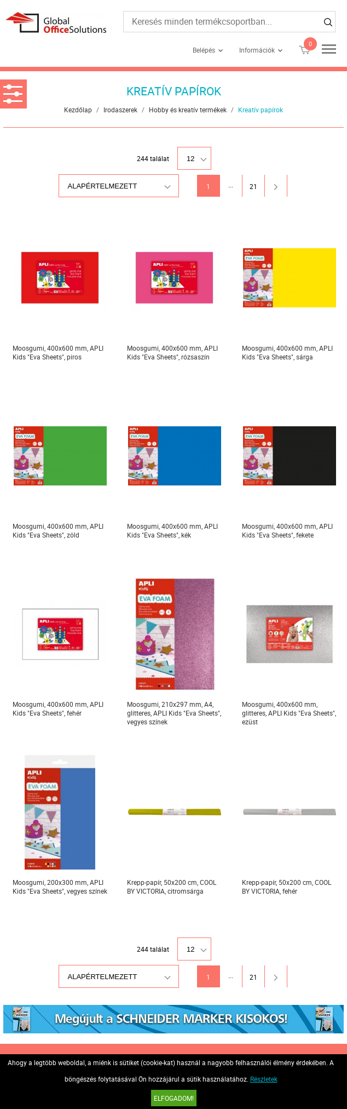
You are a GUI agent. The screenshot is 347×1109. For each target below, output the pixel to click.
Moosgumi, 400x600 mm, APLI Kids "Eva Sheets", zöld (58, 530)
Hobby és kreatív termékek (188, 109)
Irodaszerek (120, 109)
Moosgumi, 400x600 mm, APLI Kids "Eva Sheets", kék (172, 530)
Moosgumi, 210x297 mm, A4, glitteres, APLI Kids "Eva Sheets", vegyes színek (174, 713)
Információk (257, 49)
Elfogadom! (174, 1098)
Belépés (204, 49)
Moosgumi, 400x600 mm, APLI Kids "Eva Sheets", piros (58, 352)
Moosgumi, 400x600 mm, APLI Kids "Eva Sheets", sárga (287, 352)
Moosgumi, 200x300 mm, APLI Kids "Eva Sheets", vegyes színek (60, 886)
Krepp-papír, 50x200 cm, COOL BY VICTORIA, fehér (286, 886)
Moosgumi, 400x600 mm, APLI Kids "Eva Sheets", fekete (287, 530)
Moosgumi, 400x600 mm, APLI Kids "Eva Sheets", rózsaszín (172, 352)
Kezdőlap (78, 109)
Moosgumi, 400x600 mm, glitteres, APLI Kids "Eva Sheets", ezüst (289, 713)
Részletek (263, 1078)
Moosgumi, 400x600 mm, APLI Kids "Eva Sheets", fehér (58, 708)
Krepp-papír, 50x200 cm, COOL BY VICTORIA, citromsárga (171, 886)
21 (253, 186)
